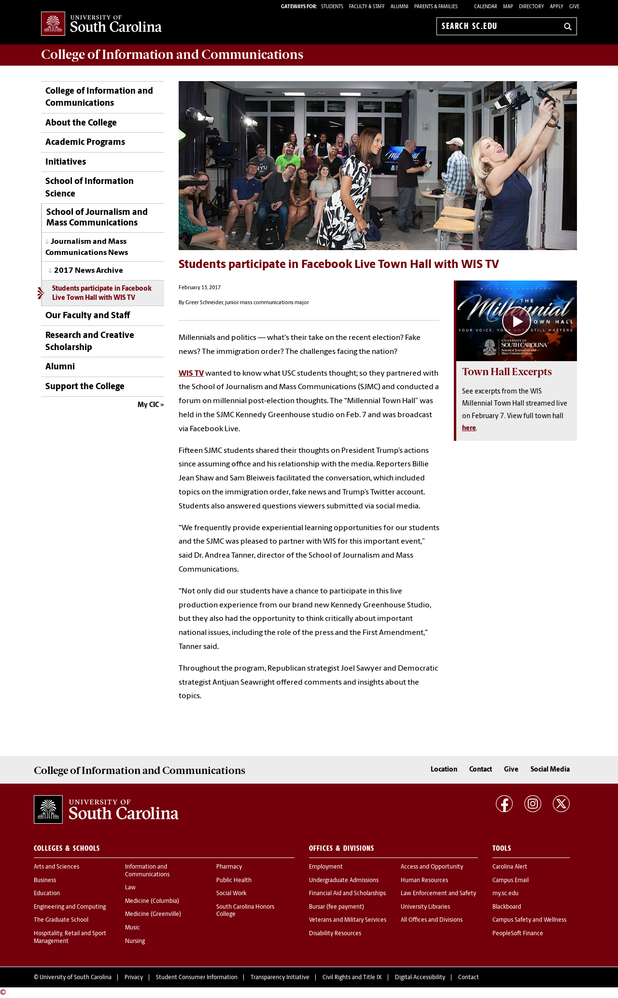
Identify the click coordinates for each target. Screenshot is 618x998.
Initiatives (65, 162)
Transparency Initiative (280, 978)
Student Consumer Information (197, 978)
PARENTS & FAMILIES (436, 7)
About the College (81, 123)
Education (47, 894)
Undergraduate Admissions (344, 881)
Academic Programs (85, 142)
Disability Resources (335, 934)
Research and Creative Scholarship (89, 341)
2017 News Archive (88, 271)
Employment (326, 867)
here (469, 428)
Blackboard (506, 907)
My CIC (148, 405)
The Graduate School (61, 920)
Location (444, 769)
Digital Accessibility (420, 978)
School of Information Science (89, 187)
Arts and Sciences (56, 867)
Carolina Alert (509, 867)
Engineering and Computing (70, 907)
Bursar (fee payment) (336, 907)
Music (132, 928)
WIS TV (191, 374)
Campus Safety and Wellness (529, 920)
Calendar (485, 7)
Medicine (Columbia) (152, 901)
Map (508, 7)
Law (130, 888)
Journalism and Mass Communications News (86, 247)
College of (172, 54)
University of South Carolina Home (101, 24)
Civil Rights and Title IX (352, 978)
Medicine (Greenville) (153, 914)
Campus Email (510, 881)
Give (574, 7)
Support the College (85, 387)
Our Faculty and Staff (87, 316)
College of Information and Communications (99, 97)
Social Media (550, 769)
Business (45, 881)
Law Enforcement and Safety (438, 894)
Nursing (135, 941)
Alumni (60, 367)
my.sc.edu (505, 894)
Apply (556, 7)
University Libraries (425, 907)
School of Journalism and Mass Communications (97, 218)
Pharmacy (229, 867)
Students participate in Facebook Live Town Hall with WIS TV (102, 293)
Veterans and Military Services (347, 920)
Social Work (231, 894)
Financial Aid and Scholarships (347, 894)
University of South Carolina (76, 978)
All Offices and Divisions (432, 920)
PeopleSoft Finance (517, 934)
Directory (531, 7)
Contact (480, 769)
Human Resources (424, 881)
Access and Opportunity (432, 867)
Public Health (234, 881)
